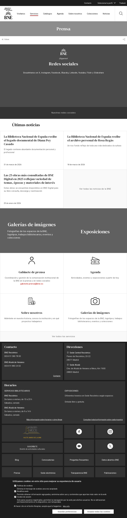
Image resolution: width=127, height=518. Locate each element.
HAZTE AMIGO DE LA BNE (32, 437)
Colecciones (92, 14)
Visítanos (21, 14)
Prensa (17, 473)
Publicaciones (110, 473)
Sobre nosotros (75, 14)
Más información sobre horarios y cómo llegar (44, 420)
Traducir (122, 3)
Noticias (106, 14)
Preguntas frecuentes (79, 460)
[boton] (115, 3)
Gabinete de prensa (32, 272)
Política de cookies (25, 486)
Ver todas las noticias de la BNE (95, 189)
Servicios (34, 14)
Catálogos (47, 14)
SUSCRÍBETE (32, 447)
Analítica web (22, 491)
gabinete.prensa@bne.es (31, 284)
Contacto (87, 3)
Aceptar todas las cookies (98, 512)
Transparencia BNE (79, 473)
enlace (32, 150)
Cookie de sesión (24, 497)
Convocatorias (48, 460)
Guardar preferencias (67, 512)
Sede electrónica (48, 473)
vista (32, 230)
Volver (6, 39)
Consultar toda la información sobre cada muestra (103, 420)
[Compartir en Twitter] (110, 446)
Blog (17, 460)
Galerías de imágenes (95, 313)
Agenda (60, 14)
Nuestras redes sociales (63, 113)
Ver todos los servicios (63, 336)
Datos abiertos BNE (110, 460)
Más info (66, 506)
